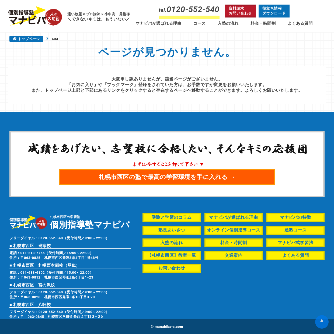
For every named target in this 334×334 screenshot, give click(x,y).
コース (199, 23)
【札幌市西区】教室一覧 (171, 255)
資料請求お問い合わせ (240, 10)
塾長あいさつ (171, 230)
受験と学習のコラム (172, 217)
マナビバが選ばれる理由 (158, 23)
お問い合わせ (171, 267)
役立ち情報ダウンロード (274, 10)
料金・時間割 (263, 23)
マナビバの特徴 (295, 217)
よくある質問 (300, 23)
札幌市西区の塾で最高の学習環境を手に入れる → (167, 177)
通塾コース (295, 230)
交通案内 (233, 255)
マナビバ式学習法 (295, 242)
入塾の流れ (228, 23)
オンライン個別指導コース (233, 230)
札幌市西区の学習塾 (90, 222)
